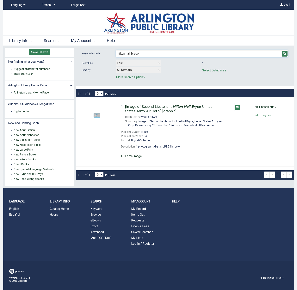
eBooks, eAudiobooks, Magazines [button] (31, 104)
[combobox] (138, 63)
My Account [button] (83, 40)
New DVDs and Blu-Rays (28, 174)
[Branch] (48, 5)
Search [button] (51, 40)
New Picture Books (25, 154)
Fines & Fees (140, 226)
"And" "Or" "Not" (100, 238)
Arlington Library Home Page (31, 92)
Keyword (96, 209)
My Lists (137, 238)
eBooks (95, 220)
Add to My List (263, 115)
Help (176, 201)
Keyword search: (91, 53)
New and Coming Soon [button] (23, 123)
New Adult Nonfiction (26, 135)
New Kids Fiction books (27, 144)
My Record (138, 209)
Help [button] (113, 40)
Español (14, 214)
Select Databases (214, 70)
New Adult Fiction (24, 130)
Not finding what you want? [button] (26, 61)
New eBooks (21, 164)
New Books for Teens (27, 140)
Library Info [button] (20, 40)
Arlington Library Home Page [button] (27, 85)
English (14, 209)
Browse (95, 214)
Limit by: (87, 70)
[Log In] (281, 4)
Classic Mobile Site (272, 278)
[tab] (39, 61)
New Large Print (23, 149)
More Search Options (130, 77)
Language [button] (16, 201)
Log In (287, 4)
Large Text (78, 5)
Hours (54, 214)
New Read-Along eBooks (29, 178)
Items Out (138, 214)
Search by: (88, 63)
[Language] (17, 5)
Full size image (131, 156)
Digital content (22, 111)
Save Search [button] (39, 52)
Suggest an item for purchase (32, 68)
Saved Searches (142, 232)
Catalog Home (59, 209)
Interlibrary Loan (24, 73)
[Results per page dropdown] (99, 93)
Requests (137, 220)
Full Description (255, 107)
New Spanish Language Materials (34, 169)
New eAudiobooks (25, 159)
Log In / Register (142, 243)
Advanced (97, 232)
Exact (94, 226)
